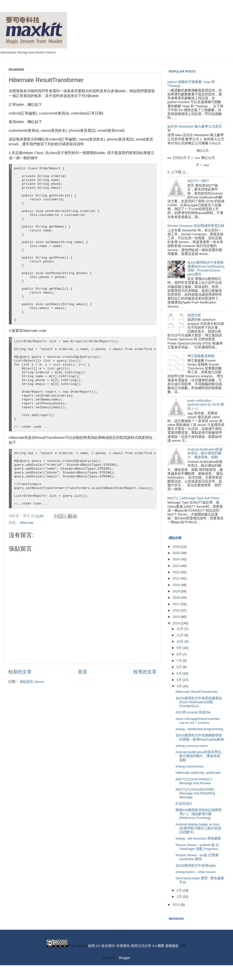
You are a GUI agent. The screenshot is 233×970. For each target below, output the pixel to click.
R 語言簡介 (184, 804)
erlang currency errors (192, 746)
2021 (177, 578)
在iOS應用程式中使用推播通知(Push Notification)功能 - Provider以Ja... (199, 702)
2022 (177, 572)
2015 (177, 617)
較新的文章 (20, 671)
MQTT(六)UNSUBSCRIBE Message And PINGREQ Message (195, 793)
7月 (179, 660)
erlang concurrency (190, 766)
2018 (177, 597)
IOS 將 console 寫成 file (193, 712)
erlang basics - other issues (196, 872)
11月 (180, 635)
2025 (177, 553)
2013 (177, 904)
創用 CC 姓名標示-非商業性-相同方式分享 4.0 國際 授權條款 (133, 946)
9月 (179, 648)
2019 (177, 591)
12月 (180, 629)
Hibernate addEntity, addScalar (198, 772)
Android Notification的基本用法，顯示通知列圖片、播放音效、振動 (205, 453)
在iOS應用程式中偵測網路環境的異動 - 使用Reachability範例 (200, 737)
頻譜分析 (194, 315)
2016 (177, 610)
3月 (179, 686)
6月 (179, 667)
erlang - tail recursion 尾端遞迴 (198, 838)
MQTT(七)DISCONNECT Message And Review (194, 781)
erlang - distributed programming (199, 729)
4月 (179, 680)
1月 (179, 896)
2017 (177, 604)
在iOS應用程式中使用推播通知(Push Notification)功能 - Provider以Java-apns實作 (205, 268)
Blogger (124, 958)
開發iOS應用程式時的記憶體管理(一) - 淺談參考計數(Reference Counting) (199, 814)
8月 (179, 654)
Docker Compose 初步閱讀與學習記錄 (195, 226)
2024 (177, 559)
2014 (177, 623)
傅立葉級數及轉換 (201, 356)
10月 (180, 641)
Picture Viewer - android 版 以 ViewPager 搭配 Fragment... (198, 847)
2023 (177, 566)
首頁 (82, 671)
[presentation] (215, 143)
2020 (177, 585)
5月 (179, 673)
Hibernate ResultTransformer (197, 691)
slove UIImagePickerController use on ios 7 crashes (198, 721)
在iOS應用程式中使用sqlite (196, 865)
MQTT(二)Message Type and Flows (193, 498)
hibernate (26, 522)
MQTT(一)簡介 (198, 181)
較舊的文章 (145, 671)
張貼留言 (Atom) (32, 682)
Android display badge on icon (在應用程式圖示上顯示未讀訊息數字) (198, 828)
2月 (179, 890)
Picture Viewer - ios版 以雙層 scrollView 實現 (197, 857)
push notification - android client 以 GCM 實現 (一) (205, 404)
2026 (177, 546)
